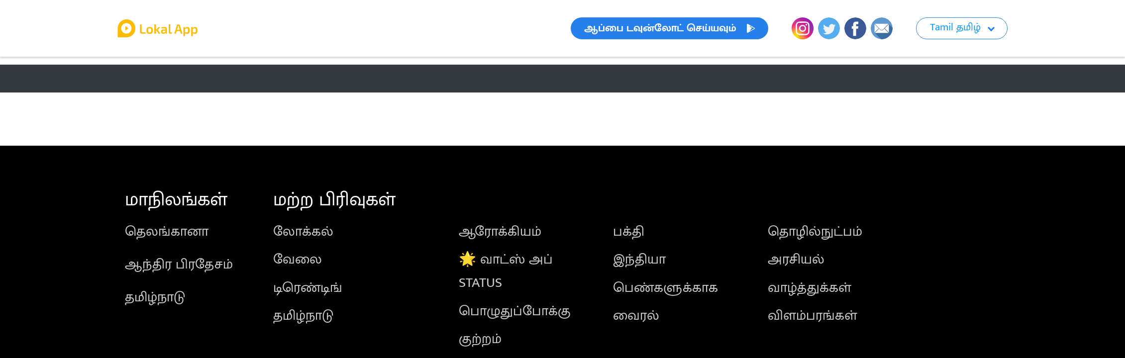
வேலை (297, 259)
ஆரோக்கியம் (500, 231)
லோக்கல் (303, 231)
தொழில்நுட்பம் (815, 231)
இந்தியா (639, 259)
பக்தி (628, 231)
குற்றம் (480, 339)
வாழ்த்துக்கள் (809, 287)
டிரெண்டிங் (307, 287)
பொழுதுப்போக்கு (515, 311)
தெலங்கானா (166, 231)
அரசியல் (796, 259)
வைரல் (636, 315)
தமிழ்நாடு (155, 297)
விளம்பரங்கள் (812, 315)
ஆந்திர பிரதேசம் (179, 264)
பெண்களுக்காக (665, 287)
